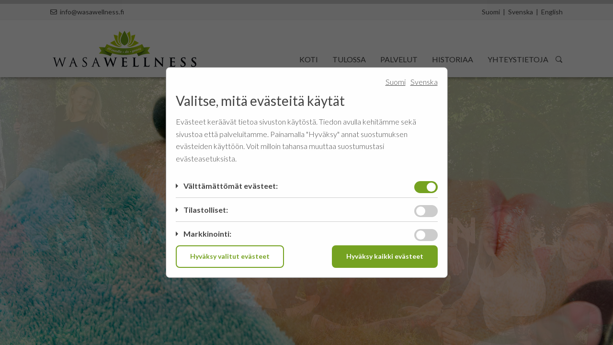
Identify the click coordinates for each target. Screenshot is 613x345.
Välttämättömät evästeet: (230, 185)
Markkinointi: (207, 233)
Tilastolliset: (205, 209)
